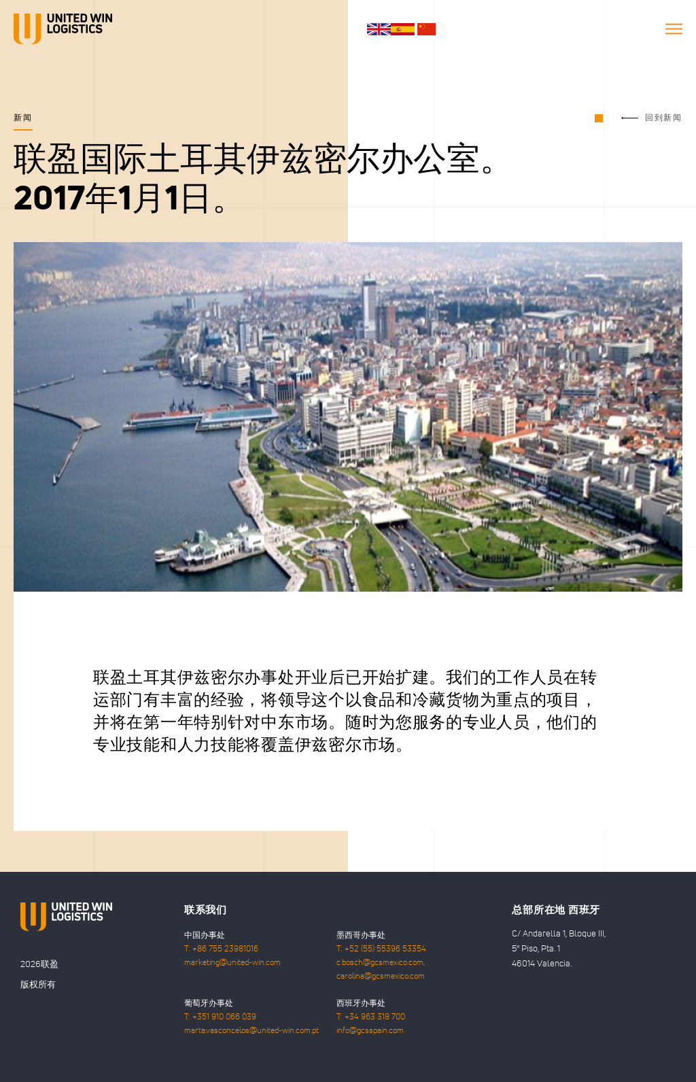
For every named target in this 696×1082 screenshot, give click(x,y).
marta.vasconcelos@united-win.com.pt (251, 1031)
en (379, 29)
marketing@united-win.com (232, 963)
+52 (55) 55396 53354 (385, 949)
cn (426, 29)
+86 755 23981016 (225, 949)
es (403, 29)
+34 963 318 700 (375, 1017)
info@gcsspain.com (370, 1031)
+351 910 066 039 (224, 1017)
